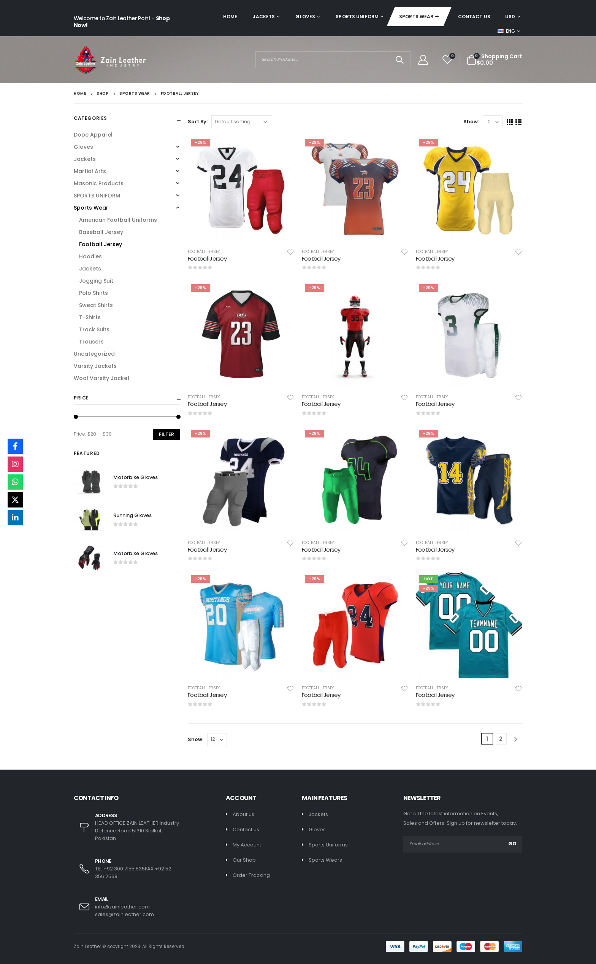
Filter (166, 434)
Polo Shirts (93, 293)
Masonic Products (99, 183)
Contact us (246, 829)
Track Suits (94, 329)
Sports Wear (416, 16)
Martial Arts (90, 171)
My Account (247, 844)
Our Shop (244, 860)
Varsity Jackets (95, 366)
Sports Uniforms (328, 844)
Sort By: (198, 121)
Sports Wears (325, 860)
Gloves (305, 16)
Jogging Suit (96, 281)
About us (243, 814)
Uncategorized (94, 354)
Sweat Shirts (96, 305)
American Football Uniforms (118, 220)
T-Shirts (90, 317)
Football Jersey (204, 252)
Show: (471, 121)
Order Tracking (251, 875)
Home (230, 16)
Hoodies (90, 256)
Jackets (264, 16)
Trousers (91, 341)
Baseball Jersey (101, 232)
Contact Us (474, 16)
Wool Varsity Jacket (102, 378)
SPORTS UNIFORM (357, 16)
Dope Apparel (93, 134)
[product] (241, 189)
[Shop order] (241, 121)
